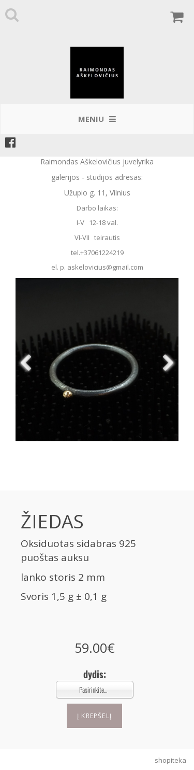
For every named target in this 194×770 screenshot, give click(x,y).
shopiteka (170, 760)
